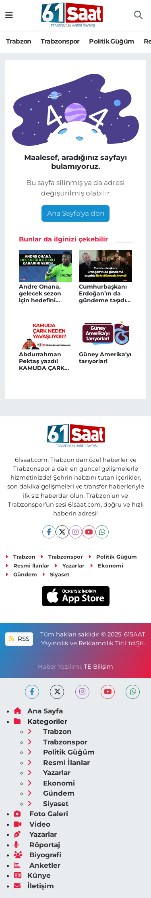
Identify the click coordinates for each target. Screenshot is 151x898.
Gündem (21, 574)
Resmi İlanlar (27, 565)
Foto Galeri (41, 814)
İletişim (34, 886)
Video (32, 824)
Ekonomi (106, 565)
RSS (19, 638)
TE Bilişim (98, 666)
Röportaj (37, 845)
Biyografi (37, 855)
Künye (32, 875)
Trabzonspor (60, 41)
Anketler (37, 865)
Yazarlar (69, 565)
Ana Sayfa (38, 711)
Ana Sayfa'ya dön (75, 213)
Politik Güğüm (111, 41)
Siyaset (56, 574)
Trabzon (18, 41)
